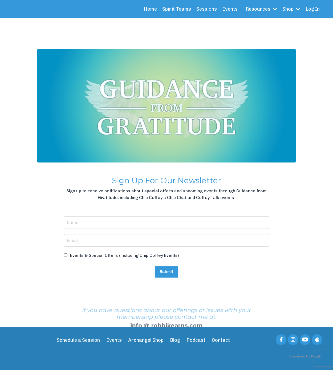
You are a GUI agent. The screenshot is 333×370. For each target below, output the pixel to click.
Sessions (206, 9)
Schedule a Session (78, 340)
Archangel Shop (146, 340)
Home (150, 9)
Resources (261, 9)
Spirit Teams (176, 9)
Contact (221, 340)
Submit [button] (167, 271)
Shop (291, 9)
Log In (313, 9)
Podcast (195, 340)
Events (230, 9)
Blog (175, 340)
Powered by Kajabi (305, 356)
